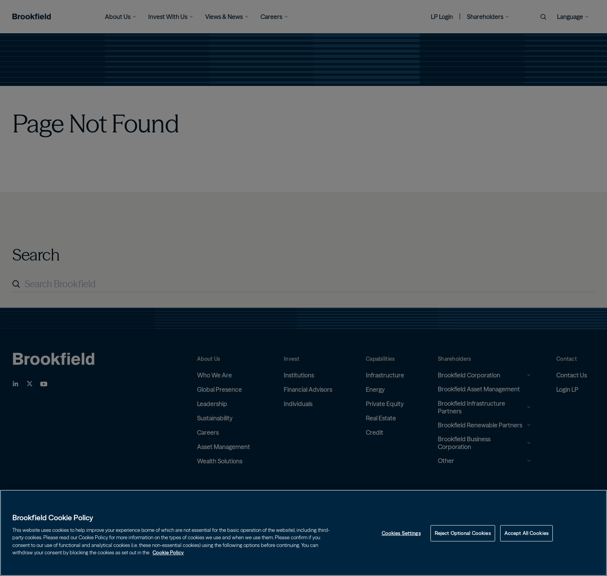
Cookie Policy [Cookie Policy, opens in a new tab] (168, 552)
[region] (303, 533)
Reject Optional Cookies (463, 533)
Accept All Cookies (526, 533)
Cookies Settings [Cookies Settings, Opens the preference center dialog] (401, 533)
